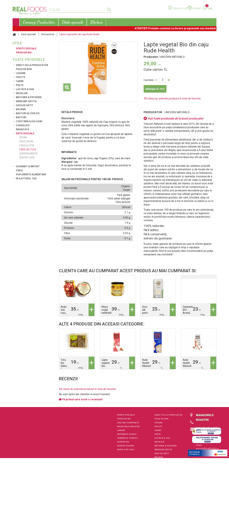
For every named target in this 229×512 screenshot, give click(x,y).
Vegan (23, 137)
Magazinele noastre (128, 426)
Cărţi (19, 170)
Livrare (121, 430)
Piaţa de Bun (24, 69)
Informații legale (126, 434)
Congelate (23, 125)
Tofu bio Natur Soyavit (65, 364)
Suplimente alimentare (31, 174)
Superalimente (28, 153)
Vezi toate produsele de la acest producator (174, 118)
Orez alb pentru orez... (145, 311)
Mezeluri (22, 93)
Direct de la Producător (32, 65)
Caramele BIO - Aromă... (188, 309)
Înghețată (22, 129)
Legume (21, 73)
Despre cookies (125, 446)
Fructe (20, 77)
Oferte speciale (126, 415)
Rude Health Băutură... (147, 363)
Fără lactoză (47, 34)
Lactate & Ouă (25, 89)
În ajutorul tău (26, 178)
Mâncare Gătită (26, 101)
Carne (20, 81)
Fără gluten (26, 145)
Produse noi (124, 419)
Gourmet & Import (28, 166)
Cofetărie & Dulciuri (29, 121)
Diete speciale (28, 34)
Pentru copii (26, 157)
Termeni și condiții (127, 438)
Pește (19, 85)
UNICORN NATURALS (177, 112)
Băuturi (21, 117)
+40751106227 (204, 432)
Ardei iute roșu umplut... (66, 311)
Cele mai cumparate (128, 423)
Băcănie (21, 109)
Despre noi (123, 442)
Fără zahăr (26, 141)
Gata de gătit (24, 105)
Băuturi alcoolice (28, 113)
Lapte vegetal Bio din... (105, 364)
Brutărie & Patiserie (29, 97)
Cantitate (149, 80)
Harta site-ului (125, 450)
